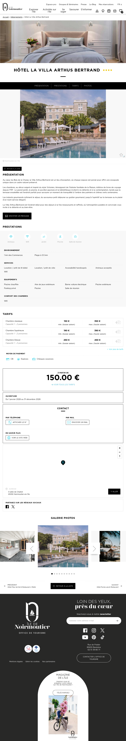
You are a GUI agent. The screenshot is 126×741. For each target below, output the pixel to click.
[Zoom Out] (120, 452)
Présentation (41, 85)
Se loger (63, 10)
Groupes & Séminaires (68, 4)
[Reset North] (120, 456)
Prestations (60, 85)
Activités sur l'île (49, 10)
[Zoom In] (120, 448)
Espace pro (51, 4)
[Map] (63, 465)
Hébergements (16, 17)
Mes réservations (106, 4)
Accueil (6, 17)
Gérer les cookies (32, 661)
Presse (84, 4)
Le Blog (92, 4)
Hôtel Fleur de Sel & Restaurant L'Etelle (22, 587)
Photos (88, 85)
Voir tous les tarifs (64, 385)
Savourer (74, 9)
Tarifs (75, 85)
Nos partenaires (48, 661)
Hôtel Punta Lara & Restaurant (107, 587)
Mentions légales (16, 661)
